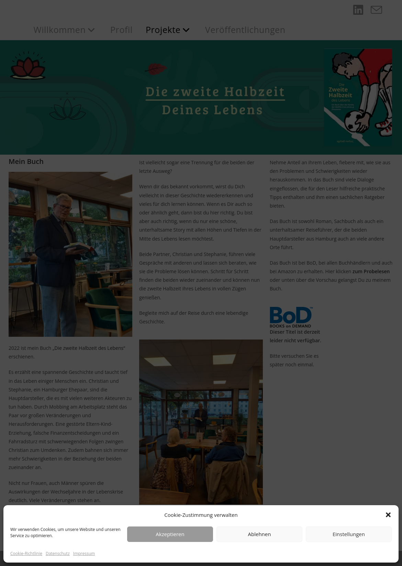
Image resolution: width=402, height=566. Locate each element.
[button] (388, 514)
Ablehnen (259, 534)
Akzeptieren (170, 534)
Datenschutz (58, 553)
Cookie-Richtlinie (26, 553)
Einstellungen (349, 534)
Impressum (84, 553)
